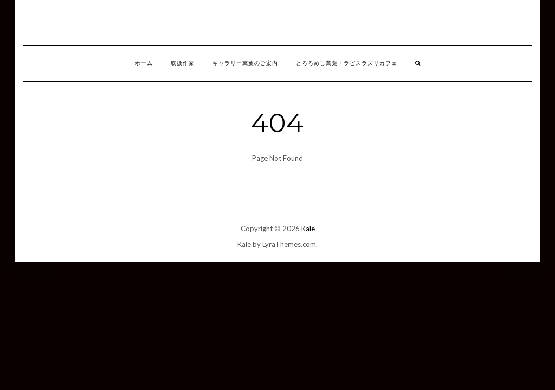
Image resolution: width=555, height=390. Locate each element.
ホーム (144, 63)
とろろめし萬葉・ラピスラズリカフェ (346, 63)
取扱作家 (183, 63)
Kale (308, 228)
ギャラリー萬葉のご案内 (245, 63)
